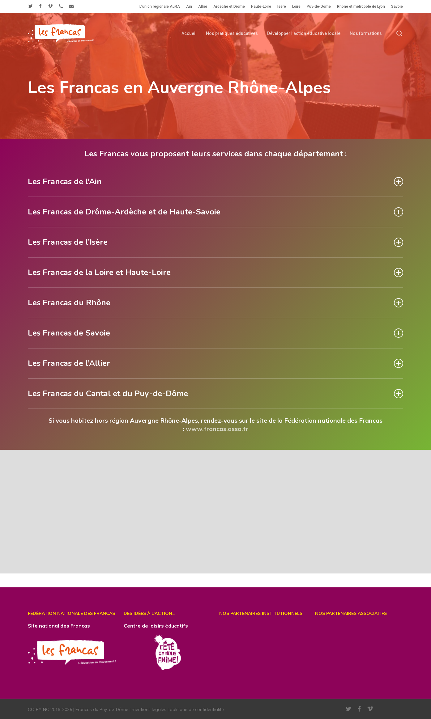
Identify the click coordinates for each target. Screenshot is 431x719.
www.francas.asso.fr (217, 429)
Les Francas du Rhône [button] (215, 302)
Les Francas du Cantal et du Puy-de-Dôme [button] (215, 393)
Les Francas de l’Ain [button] (215, 181)
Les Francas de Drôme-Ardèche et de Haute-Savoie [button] (215, 211)
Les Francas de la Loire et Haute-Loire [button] (215, 272)
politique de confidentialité (197, 709)
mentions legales (149, 709)
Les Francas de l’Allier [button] (215, 363)
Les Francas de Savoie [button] (215, 333)
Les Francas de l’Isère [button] (215, 242)
